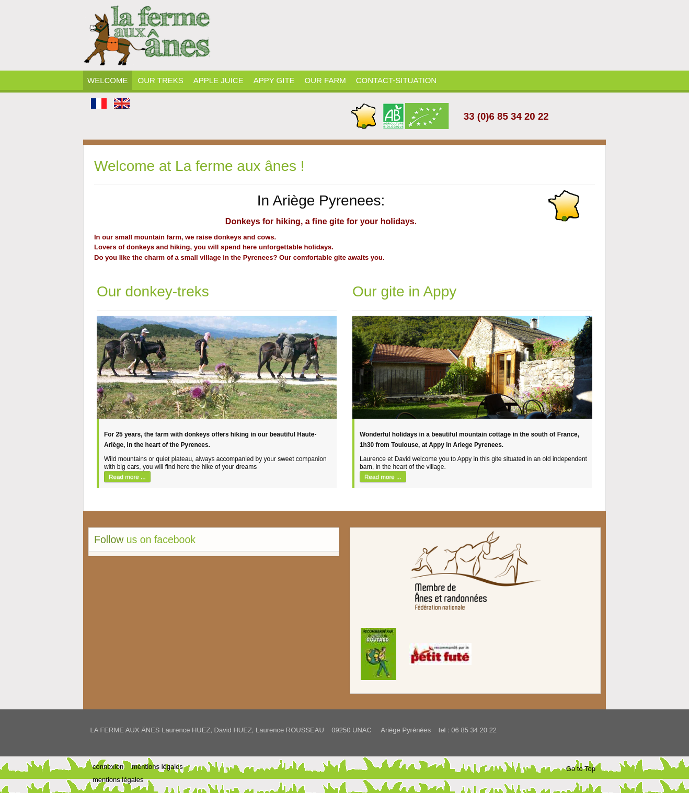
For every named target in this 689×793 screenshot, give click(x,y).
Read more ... (127, 476)
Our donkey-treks (153, 291)
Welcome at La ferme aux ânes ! (199, 166)
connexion (108, 767)
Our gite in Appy (404, 291)
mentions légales (157, 767)
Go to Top (580, 769)
